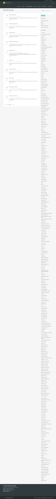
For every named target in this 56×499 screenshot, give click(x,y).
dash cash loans (43, 163)
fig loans (42, 184)
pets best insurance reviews (45, 393)
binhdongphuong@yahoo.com (9, 488)
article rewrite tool (43, 93)
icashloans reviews (43, 235)
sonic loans (42, 439)
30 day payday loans (44, 48)
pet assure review (43, 391)
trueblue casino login (44, 458)
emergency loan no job (44, 174)
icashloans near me (44, 233)
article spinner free (43, 95)
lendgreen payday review (44, 20)
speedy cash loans (43, 445)
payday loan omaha (44, 354)
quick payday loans (43, 406)
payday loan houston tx (44, 346)
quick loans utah (43, 404)
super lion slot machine (44, 450)
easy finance (43, 171)
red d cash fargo (43, 412)
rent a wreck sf (43, 417)
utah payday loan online (44, 472)
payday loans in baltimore (44, 362)
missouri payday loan (44, 295)
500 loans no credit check (44, 71)
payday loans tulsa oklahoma (45, 378)
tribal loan (42, 455)
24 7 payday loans (43, 45)
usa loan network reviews (44, 470)
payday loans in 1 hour (44, 359)
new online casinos (44, 321)
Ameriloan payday (43, 87)
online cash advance (44, 334)
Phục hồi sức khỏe (12, 16)
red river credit (43, 414)
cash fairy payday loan (44, 132)
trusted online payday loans (45, 464)
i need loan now (43, 230)
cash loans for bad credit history (45, 137)
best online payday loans (44, 105)
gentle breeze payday (44, 193)
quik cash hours (43, 407)
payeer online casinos (44, 385)
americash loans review (44, 84)
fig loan (42, 22)
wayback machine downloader (45, 474)
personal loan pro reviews (44, 388)
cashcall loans (43, 150)
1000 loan (42, 42)
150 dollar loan (43, 43)
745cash (42, 77)
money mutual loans (44, 298)
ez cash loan (43, 176)
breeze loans (43, 121)
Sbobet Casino (43, 425)
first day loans (43, 187)
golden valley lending (44, 198)
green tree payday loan (44, 206)
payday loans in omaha (44, 365)
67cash (42, 74)
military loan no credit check (45, 292)
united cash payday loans (44, 467)
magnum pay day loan (44, 284)
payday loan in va (43, 348)
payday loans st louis (44, 377)
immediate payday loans (44, 236)
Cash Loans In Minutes (13, 95)
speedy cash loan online (44, 25)
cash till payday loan (44, 145)
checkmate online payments (45, 156)
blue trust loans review (44, 114)
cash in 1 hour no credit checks (45, 134)
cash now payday (43, 142)
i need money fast (43, 231)
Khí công (42, 249)
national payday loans (44, 316)
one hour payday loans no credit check (46, 332)
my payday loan (43, 310)
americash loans (43, 82)
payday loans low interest (44, 370)
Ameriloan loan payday (44, 85)
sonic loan (42, 437)
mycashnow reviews (44, 311)
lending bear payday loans (44, 264)
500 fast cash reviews (44, 69)
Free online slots (43, 190)
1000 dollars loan (43, 40)
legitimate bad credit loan (44, 259)
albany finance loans (44, 79)
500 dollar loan (43, 64)
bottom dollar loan (43, 119)
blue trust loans (43, 113)
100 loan (42, 37)
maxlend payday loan (44, 289)
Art (41, 92)
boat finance (43, 118)
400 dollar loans (43, 58)
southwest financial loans (13, 41)
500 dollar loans (43, 66)
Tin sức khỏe (43, 452)
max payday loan (43, 287)
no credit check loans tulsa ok (45, 323)
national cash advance (44, 313)
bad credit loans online (44, 100)
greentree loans (43, 211)
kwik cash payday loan (44, 251)
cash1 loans (42, 147)
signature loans (43, 431)
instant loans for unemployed (45, 241)
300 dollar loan (43, 50)
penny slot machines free (44, 386)
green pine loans (43, 203)
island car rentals (43, 244)
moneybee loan (43, 302)
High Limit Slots (43, 222)
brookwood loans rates (44, 124)
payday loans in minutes (44, 364)
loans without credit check (45, 276)
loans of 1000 (43, 274)
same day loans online (44, 422)
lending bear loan (43, 262)
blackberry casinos (43, 111)
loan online (42, 267)
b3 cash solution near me (44, 97)
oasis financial (43, 329)
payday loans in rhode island (45, 367)
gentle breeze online (44, 192)
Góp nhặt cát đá (43, 200)
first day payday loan (12, 14)
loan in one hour (43, 265)
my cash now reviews (44, 308)
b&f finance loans (12, 50)
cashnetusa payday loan (13, 23)
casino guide (43, 153)
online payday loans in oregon (45, 340)
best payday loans (43, 106)
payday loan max (43, 349)
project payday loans (44, 398)
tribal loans (42, 457)
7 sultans (42, 76)
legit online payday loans (44, 257)
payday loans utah (43, 380)
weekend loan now (43, 475)
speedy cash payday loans (45, 27)
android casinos (43, 90)
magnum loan (43, 281)
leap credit (42, 254)
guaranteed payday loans (44, 214)
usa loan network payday (44, 469)
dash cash (42, 161)
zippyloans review (43, 480)
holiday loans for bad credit (45, 223)
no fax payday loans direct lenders (46, 324)
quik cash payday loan (44, 409)
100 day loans (43, 35)
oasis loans (42, 331)
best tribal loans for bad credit (45, 108)
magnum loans (43, 282)
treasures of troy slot (44, 453)
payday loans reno (43, 375)
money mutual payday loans (45, 300)
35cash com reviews (44, 55)
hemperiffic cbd (43, 220)
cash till (42, 143)
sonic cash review (43, 436)
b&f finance (11, 60)
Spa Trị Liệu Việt (43, 442)
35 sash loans (43, 53)
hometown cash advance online (45, 225)
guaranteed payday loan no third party (46, 213)
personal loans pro (43, 390)
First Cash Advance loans (44, 185)
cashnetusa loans (12, 32)
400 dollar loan (43, 56)
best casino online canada (44, 103)
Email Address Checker (13, 86)
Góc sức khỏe (43, 197)
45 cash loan (43, 61)
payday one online (43, 383)
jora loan (42, 246)
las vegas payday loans (44, 252)
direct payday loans (44, 164)
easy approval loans (44, 168)
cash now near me (43, 140)
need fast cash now (44, 318)
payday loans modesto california (45, 372)
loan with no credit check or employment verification (45, 271)
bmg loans (42, 116)
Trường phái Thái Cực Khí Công (45, 462)
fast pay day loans (43, 177)
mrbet (42, 305)
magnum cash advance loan (45, 279)
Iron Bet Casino (43, 243)
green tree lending (43, 205)
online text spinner (43, 341)
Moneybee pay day (44, 303)
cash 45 (42, 129)
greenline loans (43, 208)
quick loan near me (44, 401)
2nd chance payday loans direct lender (46, 47)
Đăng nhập (50, 0)
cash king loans (43, 135)
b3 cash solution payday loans (45, 98)
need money (43, 319)
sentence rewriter (43, 427)
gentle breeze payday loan (45, 195)
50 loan (42, 63)
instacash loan (43, 238)
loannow (42, 273)
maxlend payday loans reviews (45, 290)
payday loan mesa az (44, 351)
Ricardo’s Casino (43, 419)
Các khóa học (46, 0)
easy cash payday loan (44, 169)
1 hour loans (43, 32)
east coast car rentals (44, 166)
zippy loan (42, 477)
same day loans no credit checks (45, 420)
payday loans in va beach (44, 369)
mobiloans (42, 297)
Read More (10, 56)
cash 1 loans (43, 127)
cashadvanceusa (43, 148)
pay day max (43, 343)
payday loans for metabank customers (46, 357)
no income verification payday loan (46, 326)
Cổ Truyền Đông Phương (18, 16)
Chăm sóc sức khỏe (44, 155)
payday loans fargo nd (44, 356)
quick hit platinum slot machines (45, 399)
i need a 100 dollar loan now (45, 228)
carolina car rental (43, 126)
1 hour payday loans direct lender (46, 34)
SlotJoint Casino (43, 434)
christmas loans (43, 158)
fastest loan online (43, 179)
